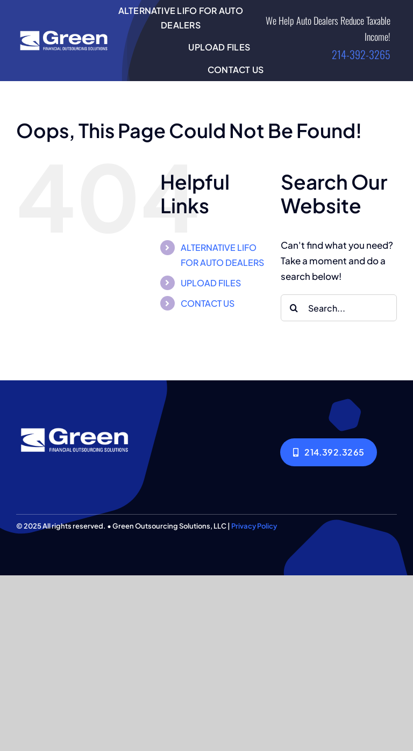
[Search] (294, 307)
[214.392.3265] (328, 452)
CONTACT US (207, 303)
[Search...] (339, 307)
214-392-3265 (361, 54)
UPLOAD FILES (211, 282)
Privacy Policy (254, 526)
